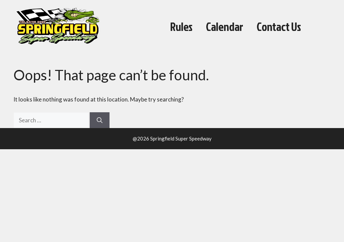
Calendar (224, 26)
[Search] (100, 120)
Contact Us (279, 26)
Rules (181, 26)
